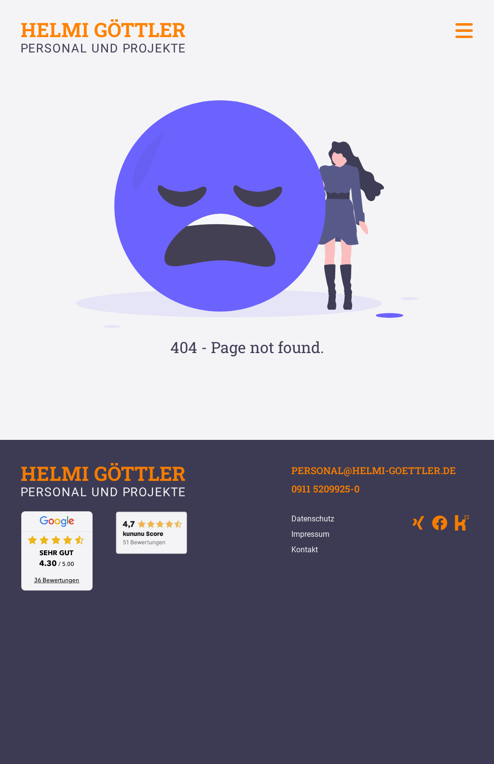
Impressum (310, 534)
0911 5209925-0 (325, 488)
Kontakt (304, 549)
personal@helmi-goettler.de (373, 470)
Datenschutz (312, 518)
